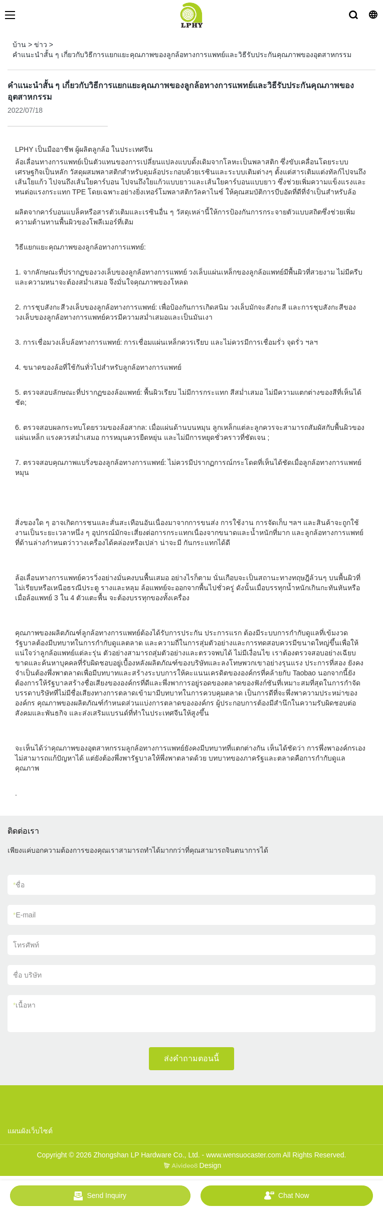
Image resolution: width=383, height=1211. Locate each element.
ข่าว (40, 45)
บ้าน (19, 45)
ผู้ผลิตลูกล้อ (91, 149)
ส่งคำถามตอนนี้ (191, 1058)
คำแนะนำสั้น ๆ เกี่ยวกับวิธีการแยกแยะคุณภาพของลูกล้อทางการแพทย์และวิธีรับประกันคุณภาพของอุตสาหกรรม (182, 55)
